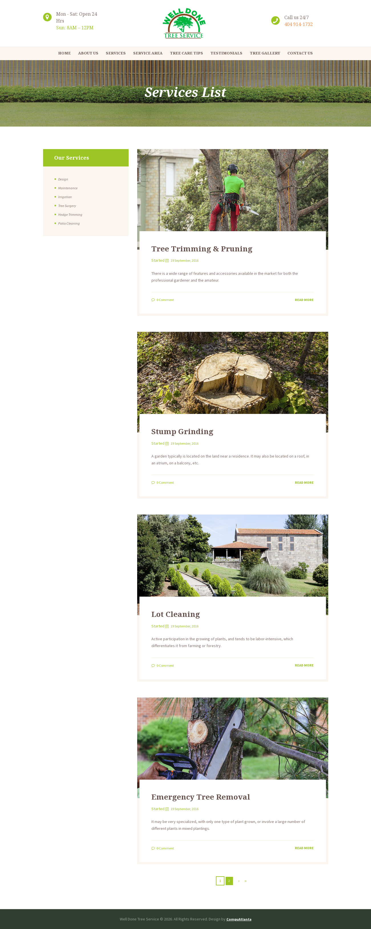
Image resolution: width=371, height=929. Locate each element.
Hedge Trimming (71, 214)
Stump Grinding (191, 430)
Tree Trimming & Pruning (216, 247)
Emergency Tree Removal (215, 795)
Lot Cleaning (183, 613)
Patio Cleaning (70, 223)
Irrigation (66, 196)
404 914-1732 (298, 24)
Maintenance (69, 187)
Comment (167, 299)
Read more (303, 299)
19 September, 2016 (188, 260)
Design (63, 179)
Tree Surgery (68, 205)
